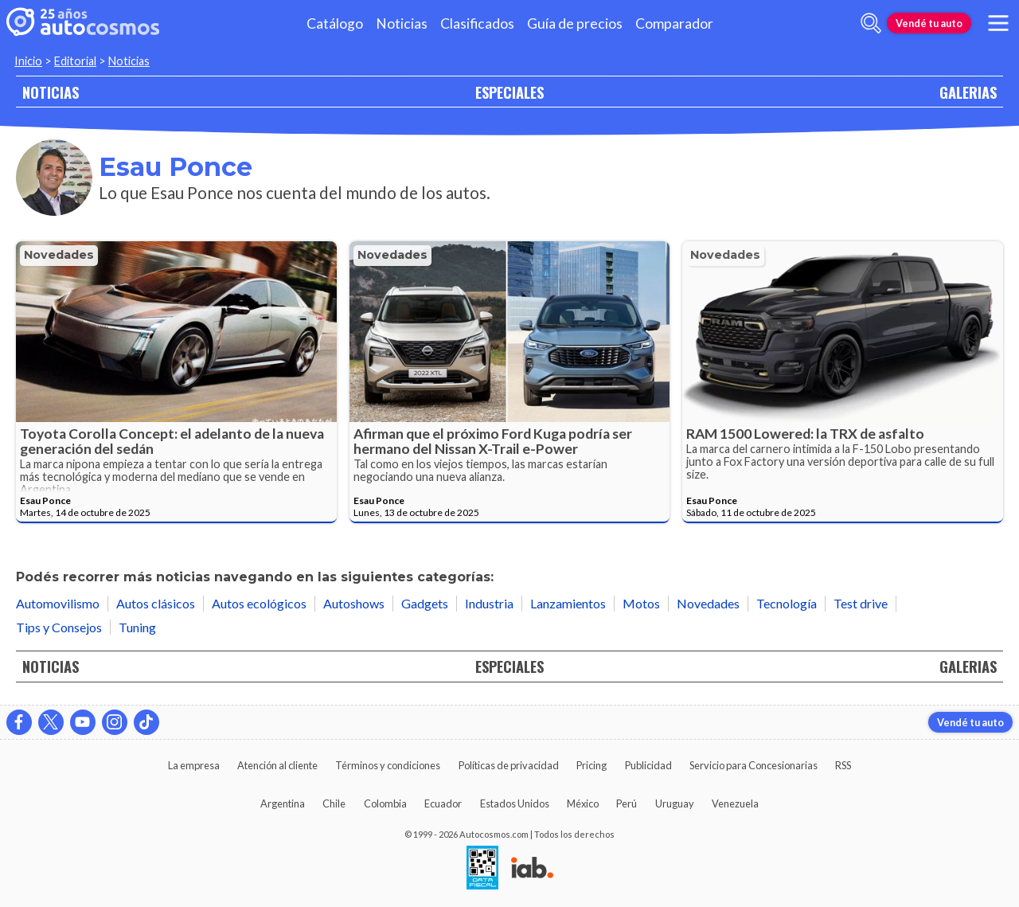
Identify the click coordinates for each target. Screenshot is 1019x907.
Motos (641, 603)
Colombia (385, 803)
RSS (843, 765)
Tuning (137, 627)
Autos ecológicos (259, 603)
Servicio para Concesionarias (753, 765)
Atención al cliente (277, 765)
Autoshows (354, 603)
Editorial (75, 61)
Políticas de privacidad (509, 765)
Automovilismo (58, 603)
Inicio (28, 61)
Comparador (674, 23)
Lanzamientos (568, 603)
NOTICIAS (50, 92)
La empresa (194, 765)
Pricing (591, 765)
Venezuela (735, 803)
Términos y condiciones (387, 765)
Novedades (59, 255)
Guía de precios (575, 23)
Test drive (861, 603)
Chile (334, 803)
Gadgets (424, 603)
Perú (626, 803)
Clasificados (477, 23)
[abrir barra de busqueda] (870, 23)
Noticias (402, 23)
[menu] (998, 23)
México (583, 803)
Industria (489, 603)
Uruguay (674, 803)
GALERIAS (968, 92)
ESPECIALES (509, 92)
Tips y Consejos (59, 627)
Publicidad (648, 765)
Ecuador (443, 803)
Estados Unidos (514, 803)
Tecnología (786, 603)
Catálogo (334, 23)
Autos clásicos (155, 603)
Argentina (282, 803)
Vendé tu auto (929, 23)
